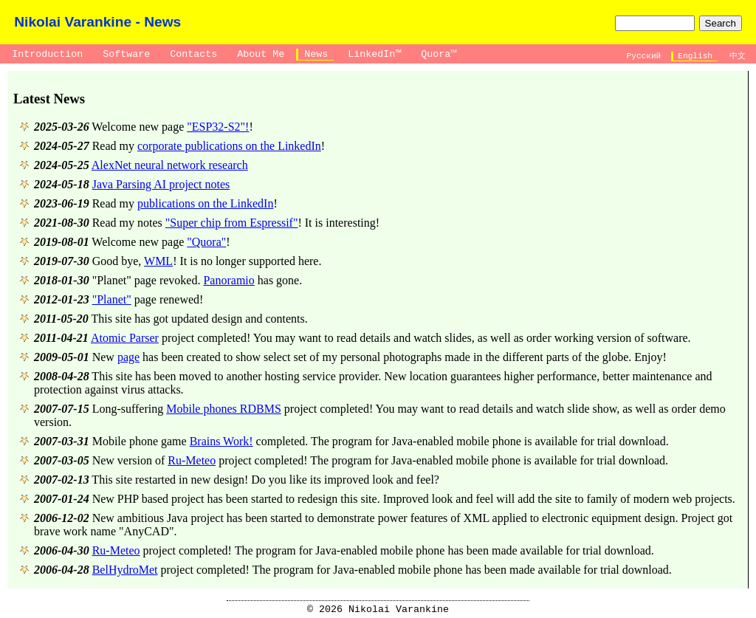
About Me (260, 54)
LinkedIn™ (374, 54)
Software (126, 54)
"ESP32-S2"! (218, 126)
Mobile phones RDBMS (223, 408)
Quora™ (438, 54)
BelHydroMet (125, 569)
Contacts (193, 54)
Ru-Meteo (192, 460)
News (316, 54)
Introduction (47, 54)
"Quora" (206, 242)
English (695, 56)
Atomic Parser (125, 338)
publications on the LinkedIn (205, 203)
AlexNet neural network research (170, 165)
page (128, 357)
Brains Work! (221, 441)
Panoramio (228, 280)
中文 (737, 56)
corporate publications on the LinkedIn (229, 146)
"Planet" (111, 299)
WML (158, 261)
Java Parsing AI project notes (161, 184)
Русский (644, 56)
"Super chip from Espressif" (231, 222)
